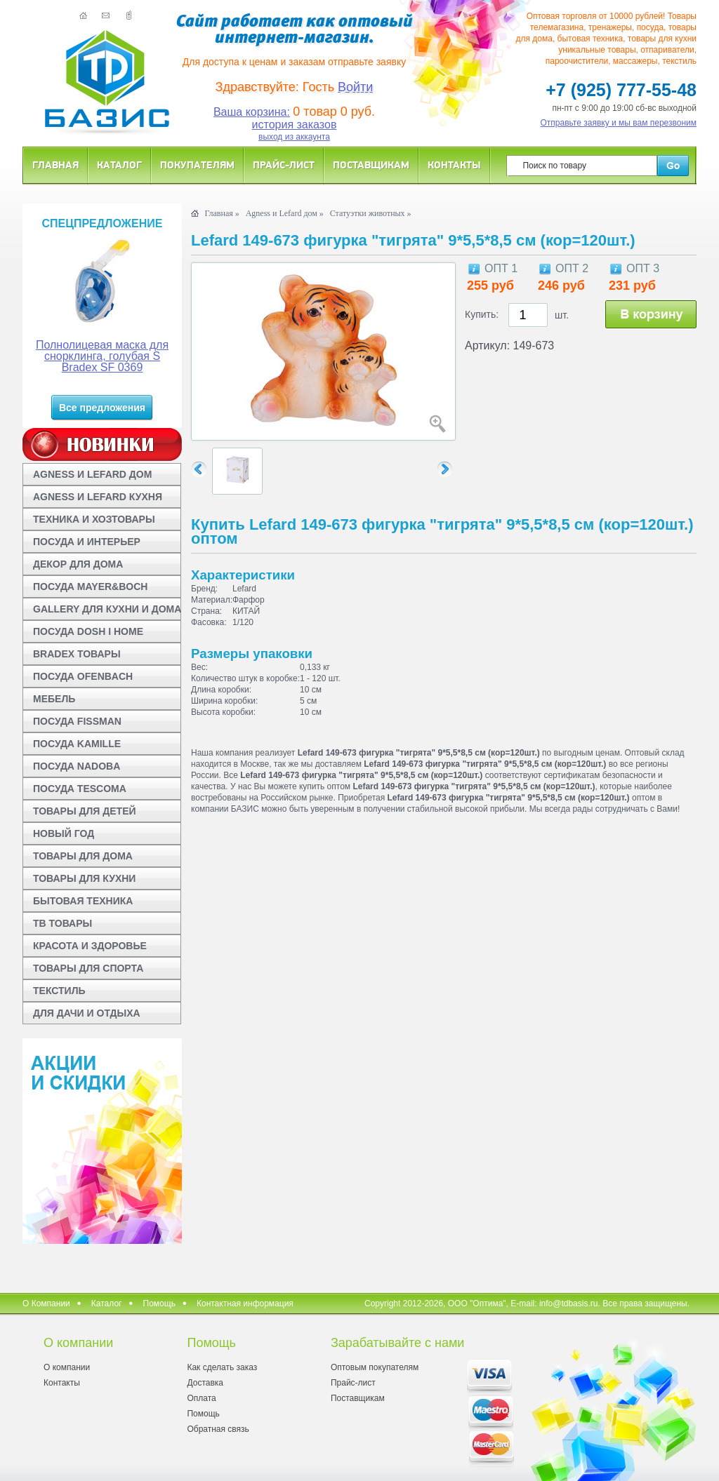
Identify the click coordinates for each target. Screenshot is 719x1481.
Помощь (159, 1303)
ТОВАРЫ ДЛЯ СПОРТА (88, 968)
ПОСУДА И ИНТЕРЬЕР (86, 541)
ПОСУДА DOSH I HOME (88, 631)
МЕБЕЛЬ (54, 698)
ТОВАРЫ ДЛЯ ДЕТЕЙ (84, 811)
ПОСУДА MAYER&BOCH (90, 586)
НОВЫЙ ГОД (63, 833)
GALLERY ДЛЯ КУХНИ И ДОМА (107, 609)
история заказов (294, 124)
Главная (55, 164)
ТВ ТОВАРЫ (62, 923)
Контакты (454, 164)
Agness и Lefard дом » (285, 213)
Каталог (119, 164)
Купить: (482, 314)
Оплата (201, 1398)
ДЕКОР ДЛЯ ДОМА (78, 564)
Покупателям (197, 164)
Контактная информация (245, 1303)
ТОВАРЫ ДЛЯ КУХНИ (84, 878)
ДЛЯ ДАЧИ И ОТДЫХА (86, 1013)
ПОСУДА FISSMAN (77, 721)
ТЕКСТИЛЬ (59, 990)
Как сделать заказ (222, 1367)
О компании (67, 1367)
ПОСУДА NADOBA (76, 766)
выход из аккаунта (294, 137)
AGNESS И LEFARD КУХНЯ (97, 496)
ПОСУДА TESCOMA (79, 788)
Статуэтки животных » (370, 213)
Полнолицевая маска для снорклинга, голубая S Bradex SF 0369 (102, 356)
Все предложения (102, 407)
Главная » (221, 213)
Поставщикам (371, 164)
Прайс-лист (284, 164)
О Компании (46, 1303)
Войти (355, 87)
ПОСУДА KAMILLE (77, 743)
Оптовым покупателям (374, 1367)
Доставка (205, 1383)
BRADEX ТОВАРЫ (77, 653)
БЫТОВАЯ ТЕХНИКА (83, 900)
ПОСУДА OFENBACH (83, 676)
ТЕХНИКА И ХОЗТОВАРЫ (94, 519)
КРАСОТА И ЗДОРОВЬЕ (90, 945)
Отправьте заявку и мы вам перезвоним (619, 123)
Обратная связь (218, 1429)
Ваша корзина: (251, 112)
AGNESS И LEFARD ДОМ (92, 474)
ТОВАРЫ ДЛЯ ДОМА (83, 856)
